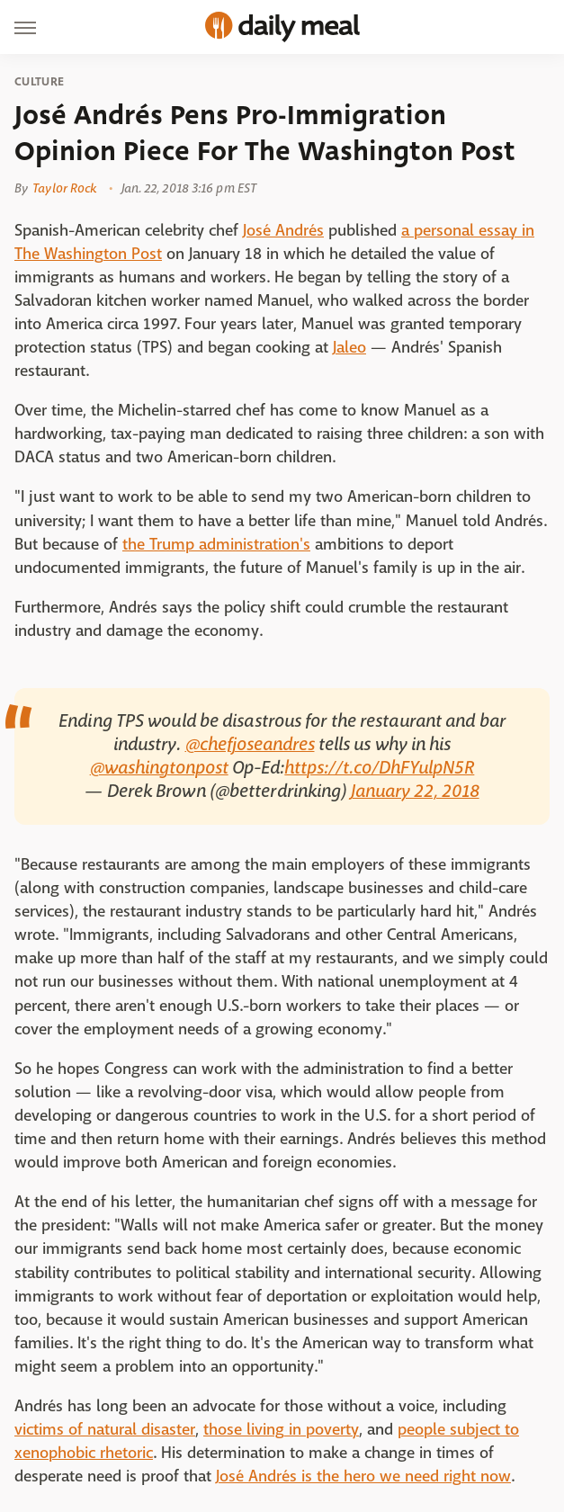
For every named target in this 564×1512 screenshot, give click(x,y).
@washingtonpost (159, 767)
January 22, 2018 (415, 791)
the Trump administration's (216, 544)
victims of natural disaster (104, 1429)
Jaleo (349, 347)
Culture (39, 82)
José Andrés (283, 230)
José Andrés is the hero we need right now (363, 1476)
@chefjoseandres (250, 744)
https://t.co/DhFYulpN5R (379, 767)
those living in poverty (281, 1429)
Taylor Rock (64, 188)
